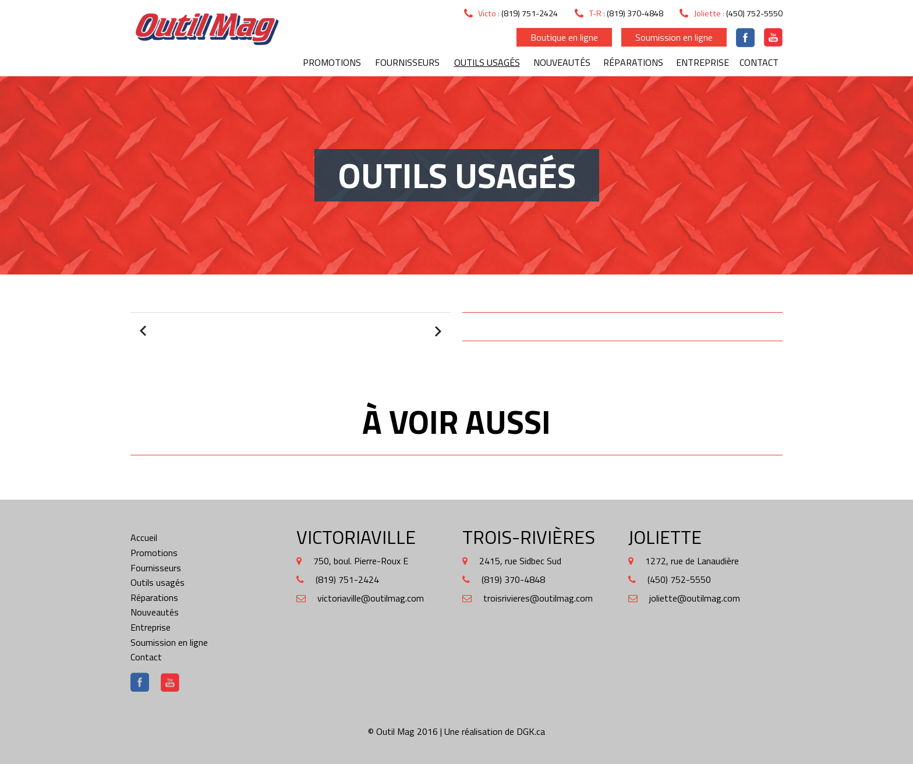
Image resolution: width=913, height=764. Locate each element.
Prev (144, 331)
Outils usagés (487, 62)
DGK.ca (530, 731)
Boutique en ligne (564, 37)
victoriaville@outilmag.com (370, 598)
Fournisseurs (407, 62)
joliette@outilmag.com (694, 598)
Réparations (633, 62)
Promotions (332, 62)
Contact (758, 62)
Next (437, 331)
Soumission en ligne (674, 37)
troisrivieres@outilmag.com (538, 598)
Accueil (143, 537)
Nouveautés (561, 62)
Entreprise (702, 62)
